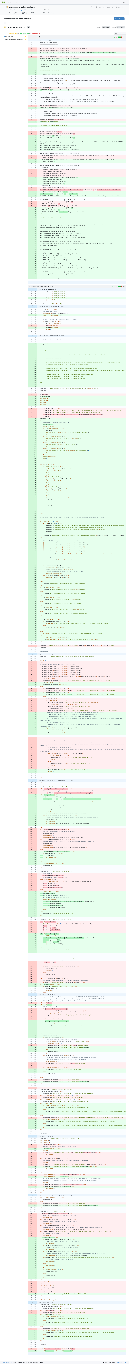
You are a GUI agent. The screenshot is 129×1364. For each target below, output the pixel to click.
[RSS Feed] (92, 7)
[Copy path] (39, 37)
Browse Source (119, 19)
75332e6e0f (105, 27)
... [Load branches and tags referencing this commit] (5, 23)
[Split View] (120, 33)
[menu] (124, 33)
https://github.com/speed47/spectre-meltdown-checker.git (26, 10)
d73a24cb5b (120, 27)
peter (11, 7)
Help (16, 2)
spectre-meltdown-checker (25, 7)
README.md (34, 37)
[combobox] (116, 33)
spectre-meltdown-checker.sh (41, 286)
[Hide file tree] (4, 33)
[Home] (3, 2)
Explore (10, 2)
